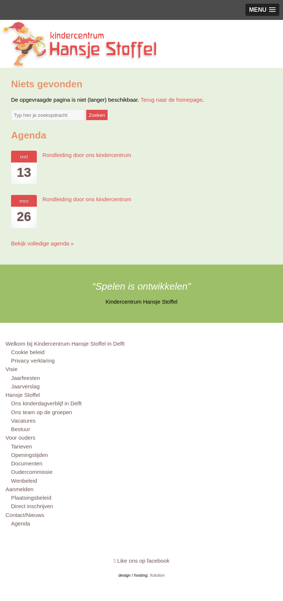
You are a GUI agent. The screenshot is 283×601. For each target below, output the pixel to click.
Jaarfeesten (25, 378)
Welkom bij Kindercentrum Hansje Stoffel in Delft (65, 343)
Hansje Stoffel (23, 395)
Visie (11, 369)
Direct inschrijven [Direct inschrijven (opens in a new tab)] (32, 506)
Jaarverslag (25, 386)
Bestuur (20, 429)
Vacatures (23, 420)
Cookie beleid (28, 352)
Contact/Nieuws (25, 515)
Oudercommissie (32, 472)
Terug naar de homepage (172, 100)
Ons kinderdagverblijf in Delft (46, 403)
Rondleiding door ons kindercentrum (86, 155)
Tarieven (21, 446)
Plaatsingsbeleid (31, 498)
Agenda (20, 523)
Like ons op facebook (141, 561)
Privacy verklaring (33, 360)
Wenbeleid (24, 481)
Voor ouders (20, 437)
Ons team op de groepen (41, 412)
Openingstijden (29, 455)
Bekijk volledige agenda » (42, 243)
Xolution (157, 575)
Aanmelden (20, 489)
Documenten (26, 463)
